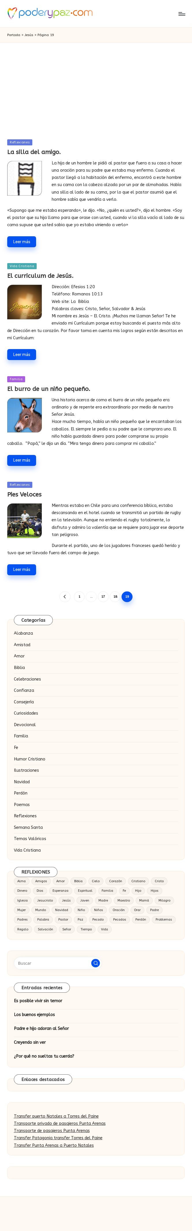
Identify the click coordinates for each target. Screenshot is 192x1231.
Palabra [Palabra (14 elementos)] (43, 919)
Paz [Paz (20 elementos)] (80, 919)
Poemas (22, 804)
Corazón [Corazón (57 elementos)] (115, 881)
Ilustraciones (26, 770)
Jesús (29, 35)
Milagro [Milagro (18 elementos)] (164, 900)
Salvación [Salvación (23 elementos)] (45, 929)
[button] (64, 596)
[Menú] (181, 14)
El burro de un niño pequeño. (48, 388)
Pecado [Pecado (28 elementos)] (98, 919)
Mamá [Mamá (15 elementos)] (144, 900)
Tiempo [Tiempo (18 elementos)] (86, 929)
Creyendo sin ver (30, 1042)
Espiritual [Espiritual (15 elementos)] (85, 891)
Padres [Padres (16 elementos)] (22, 919)
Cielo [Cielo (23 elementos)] (96, 881)
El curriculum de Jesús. (40, 275)
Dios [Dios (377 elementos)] (40, 891)
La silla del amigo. (34, 152)
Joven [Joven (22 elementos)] (84, 900)
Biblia (19, 667)
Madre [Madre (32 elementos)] (103, 900)
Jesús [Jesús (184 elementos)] (66, 900)
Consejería (24, 702)
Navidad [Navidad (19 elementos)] (61, 910)
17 (103, 597)
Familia (16, 379)
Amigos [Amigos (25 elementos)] (41, 881)
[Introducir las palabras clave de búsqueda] (58, 963)
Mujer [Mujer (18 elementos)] (21, 910)
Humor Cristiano (29, 759)
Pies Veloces (24, 494)
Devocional (25, 724)
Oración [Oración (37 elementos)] (119, 910)
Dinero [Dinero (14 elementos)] (22, 891)
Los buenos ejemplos (34, 1014)
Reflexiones (20, 142)
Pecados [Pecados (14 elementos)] (119, 919)
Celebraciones (27, 679)
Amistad (22, 644)
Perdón (20, 793)
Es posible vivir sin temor (38, 1000)
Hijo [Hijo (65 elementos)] (138, 891)
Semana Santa (28, 827)
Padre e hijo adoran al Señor (41, 1028)
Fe (16, 747)
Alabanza (23, 633)
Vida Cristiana (22, 266)
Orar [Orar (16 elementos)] (137, 910)
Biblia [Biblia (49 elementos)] (78, 881)
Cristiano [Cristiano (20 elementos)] (138, 881)
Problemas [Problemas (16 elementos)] (164, 919)
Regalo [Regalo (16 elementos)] (22, 929)
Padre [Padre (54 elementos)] (154, 910)
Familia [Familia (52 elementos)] (107, 891)
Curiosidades (26, 713)
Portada (13, 35)
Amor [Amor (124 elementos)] (60, 881)
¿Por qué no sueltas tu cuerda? (44, 1056)
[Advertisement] (96, 86)
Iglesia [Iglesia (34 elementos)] (22, 900)
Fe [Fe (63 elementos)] (124, 891)
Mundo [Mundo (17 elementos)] (40, 910)
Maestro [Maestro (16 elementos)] (124, 900)
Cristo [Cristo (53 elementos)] (159, 881)
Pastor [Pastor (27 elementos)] (63, 919)
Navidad (22, 782)
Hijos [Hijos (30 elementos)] (155, 891)
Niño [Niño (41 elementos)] (81, 910)
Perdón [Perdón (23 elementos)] (140, 919)
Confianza (24, 690)
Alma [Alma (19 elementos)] (21, 881)
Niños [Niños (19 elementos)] (98, 910)
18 (115, 597)
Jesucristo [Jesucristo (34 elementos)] (45, 900)
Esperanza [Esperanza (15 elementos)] (60, 891)
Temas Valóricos (30, 838)
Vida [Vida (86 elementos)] (104, 929)
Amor (19, 656)
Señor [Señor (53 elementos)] (66, 929)
